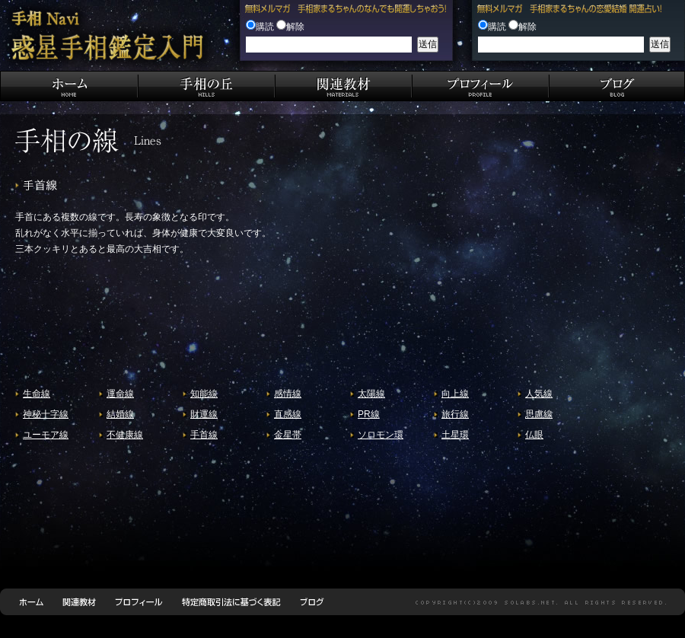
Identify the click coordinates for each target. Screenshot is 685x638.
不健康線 (125, 434)
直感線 (287, 414)
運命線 (120, 393)
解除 (295, 26)
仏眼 (534, 434)
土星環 (455, 434)
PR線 (369, 414)
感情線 (287, 393)
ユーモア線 (45, 434)
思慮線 (539, 414)
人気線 (539, 393)
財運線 (204, 414)
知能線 (204, 393)
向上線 (455, 393)
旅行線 (455, 414)
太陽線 (371, 393)
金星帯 (287, 434)
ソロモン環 (380, 434)
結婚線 (120, 414)
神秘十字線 (45, 414)
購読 (265, 26)
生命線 (36, 393)
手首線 (204, 434)
